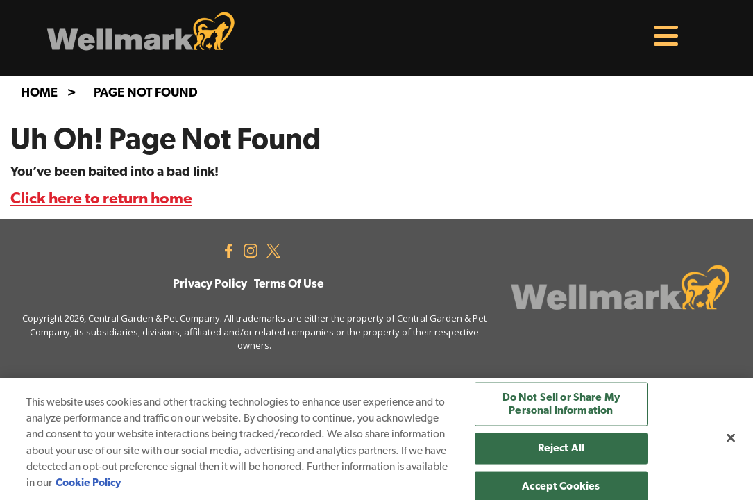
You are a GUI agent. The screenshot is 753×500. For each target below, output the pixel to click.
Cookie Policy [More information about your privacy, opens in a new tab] (88, 483)
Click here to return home (101, 200)
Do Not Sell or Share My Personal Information (561, 404)
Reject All (561, 448)
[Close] (731, 437)
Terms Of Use (288, 284)
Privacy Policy (210, 284)
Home (39, 93)
